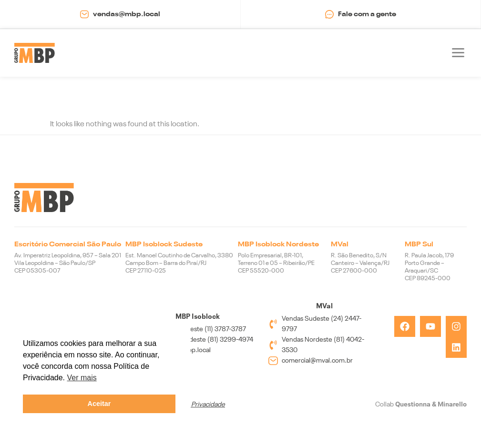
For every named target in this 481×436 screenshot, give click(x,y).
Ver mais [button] (82, 378)
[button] (458, 53)
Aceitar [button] (99, 403)
